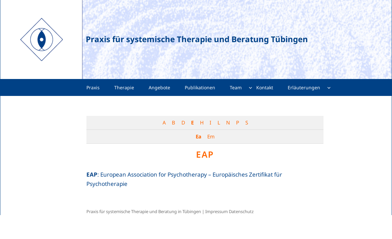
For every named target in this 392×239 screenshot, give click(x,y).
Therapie (124, 87)
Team (236, 87)
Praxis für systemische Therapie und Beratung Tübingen (197, 39)
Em (210, 136)
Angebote (159, 87)
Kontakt (264, 87)
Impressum (216, 211)
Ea (198, 136)
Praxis (93, 87)
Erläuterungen (304, 87)
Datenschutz (241, 211)
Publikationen (200, 87)
